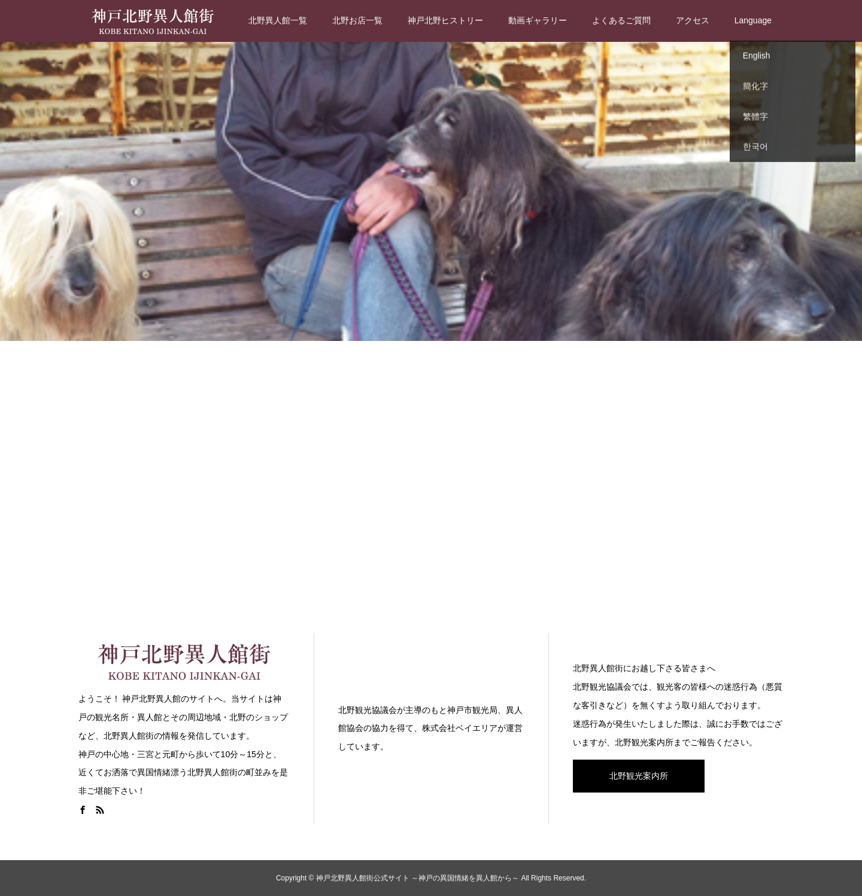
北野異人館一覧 (277, 20)
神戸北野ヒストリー (445, 20)
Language (753, 20)
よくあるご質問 (621, 20)
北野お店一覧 (357, 20)
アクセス (692, 20)
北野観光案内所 (638, 776)
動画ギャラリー (537, 20)
